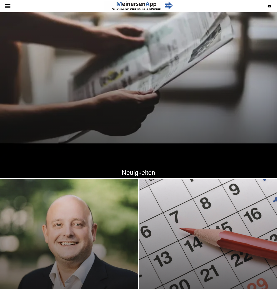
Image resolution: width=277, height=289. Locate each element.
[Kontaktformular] (269, 6)
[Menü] (7, 6)
